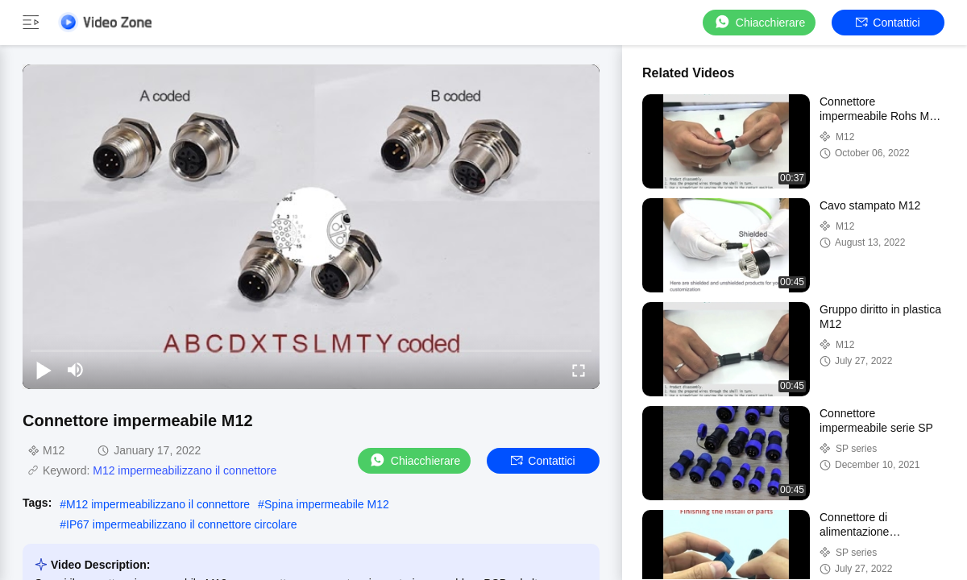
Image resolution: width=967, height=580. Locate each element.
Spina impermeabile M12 (326, 504)
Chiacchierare (759, 22)
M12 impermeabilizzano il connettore (184, 470)
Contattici (887, 22)
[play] (311, 226)
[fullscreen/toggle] (578, 370)
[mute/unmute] (76, 370)
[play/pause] (43, 370)
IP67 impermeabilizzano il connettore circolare (181, 524)
